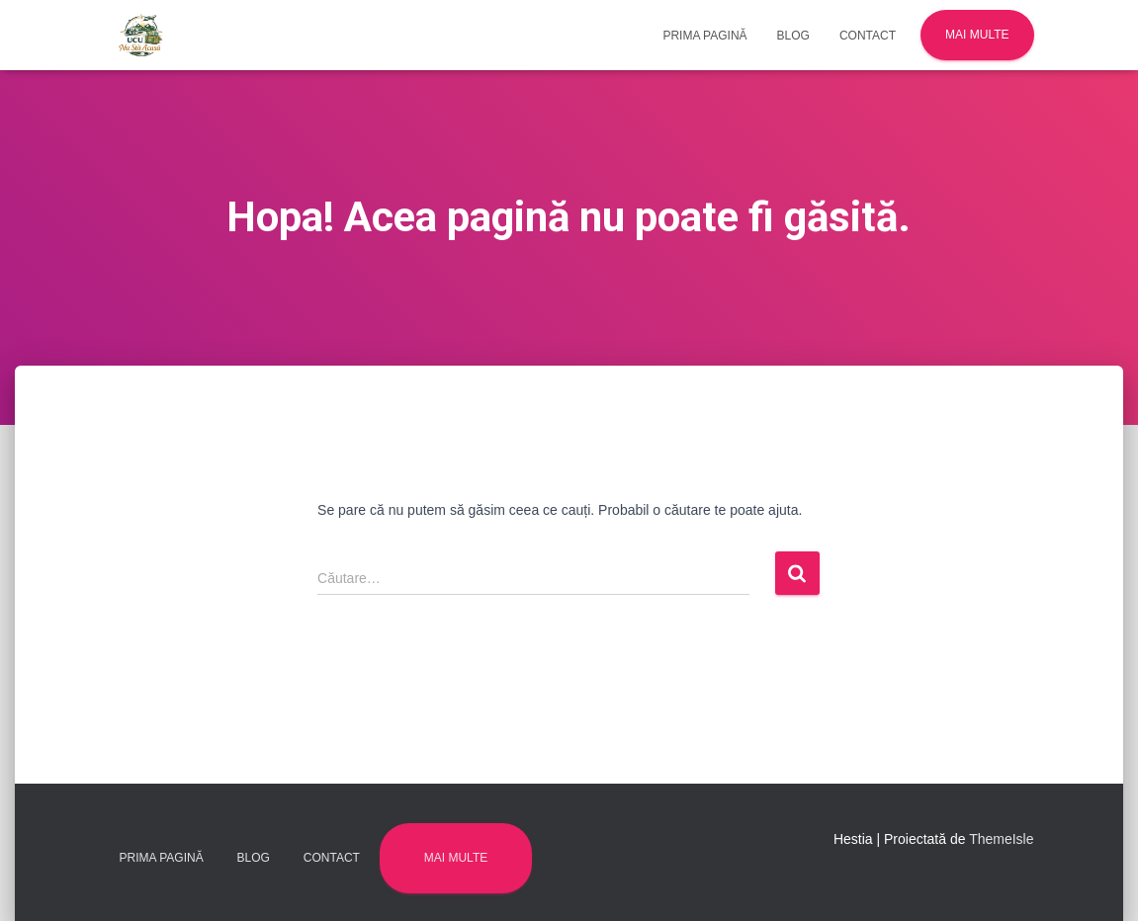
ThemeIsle (1001, 839)
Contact (867, 35)
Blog (793, 35)
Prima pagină (704, 35)
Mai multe (976, 35)
